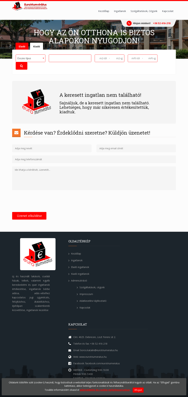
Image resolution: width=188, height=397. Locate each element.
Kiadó (36, 46)
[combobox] (30, 58)
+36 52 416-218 (161, 23)
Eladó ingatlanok (78, 267)
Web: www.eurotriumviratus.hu (90, 356)
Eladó (22, 46)
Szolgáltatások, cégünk (91, 287)
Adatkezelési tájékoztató (91, 300)
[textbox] (51, 58)
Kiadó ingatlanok (78, 273)
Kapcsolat (167, 11)
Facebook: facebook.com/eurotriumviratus (96, 363)
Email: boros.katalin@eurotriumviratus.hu (95, 350)
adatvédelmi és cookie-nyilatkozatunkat (105, 389)
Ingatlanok (120, 11)
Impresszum (85, 294)
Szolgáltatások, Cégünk (144, 11)
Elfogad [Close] (138, 390)
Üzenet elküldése (29, 216)
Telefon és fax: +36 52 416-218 (90, 343)
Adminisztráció (77, 280)
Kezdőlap (103, 11)
